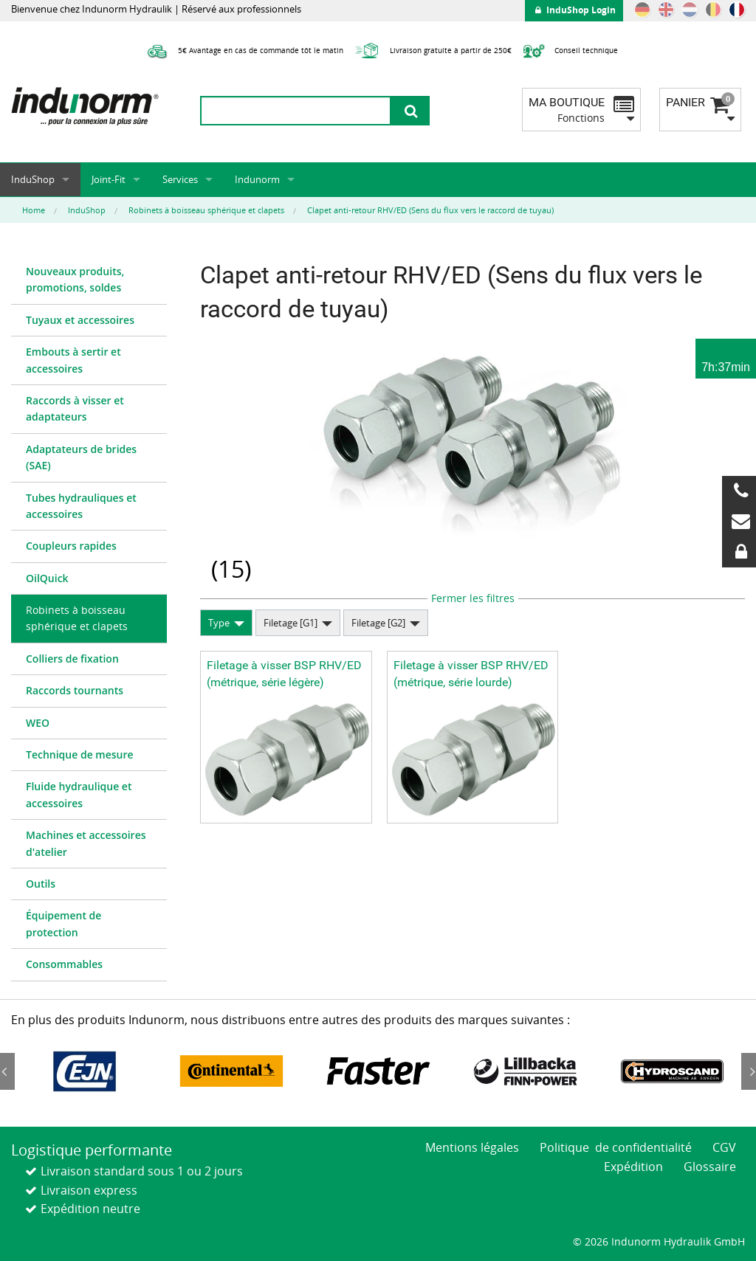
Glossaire (710, 1166)
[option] (84, 1071)
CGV (724, 1147)
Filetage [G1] (290, 622)
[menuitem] (89, 280)
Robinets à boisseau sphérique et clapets (77, 618)
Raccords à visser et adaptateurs (75, 408)
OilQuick (47, 578)
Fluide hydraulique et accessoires (78, 794)
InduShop (33, 179)
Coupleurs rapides (71, 546)
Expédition (633, 1166)
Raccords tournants (74, 690)
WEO (37, 723)
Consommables (64, 964)
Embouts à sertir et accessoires (73, 360)
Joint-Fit (109, 179)
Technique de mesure (80, 754)
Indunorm (257, 179)
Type (219, 622)
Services (180, 179)
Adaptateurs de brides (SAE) (81, 457)
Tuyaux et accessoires (80, 320)
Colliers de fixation (72, 659)
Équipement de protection (63, 923)
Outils (40, 884)
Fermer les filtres (473, 598)
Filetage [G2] (378, 622)
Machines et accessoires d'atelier (86, 843)
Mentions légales (472, 1147)
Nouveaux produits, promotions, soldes (75, 279)
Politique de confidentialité (616, 1147)
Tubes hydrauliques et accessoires (81, 506)
